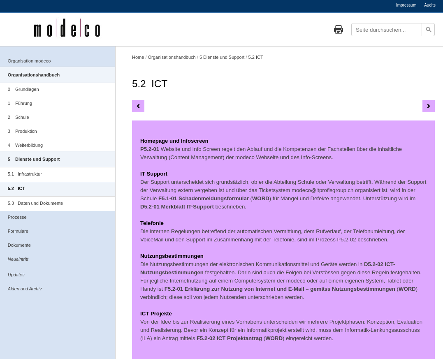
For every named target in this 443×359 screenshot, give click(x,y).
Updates (16, 274)
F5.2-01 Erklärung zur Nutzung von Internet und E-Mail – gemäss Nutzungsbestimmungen (280, 289)
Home (138, 57)
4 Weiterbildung (25, 145)
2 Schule (18, 117)
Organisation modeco (29, 60)
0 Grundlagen (23, 89)
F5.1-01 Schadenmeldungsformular (203, 198)
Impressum (406, 5)
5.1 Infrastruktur (25, 173)
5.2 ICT (16, 188)
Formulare (18, 231)
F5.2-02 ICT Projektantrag (229, 338)
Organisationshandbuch (34, 74)
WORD (260, 198)
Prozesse (17, 217)
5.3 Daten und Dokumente (35, 203)
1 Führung (20, 103)
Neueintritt (18, 259)
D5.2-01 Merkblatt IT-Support (177, 207)
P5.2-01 (149, 149)
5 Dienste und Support (34, 159)
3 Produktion (22, 131)
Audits (430, 5)
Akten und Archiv (25, 288)
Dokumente (19, 245)
